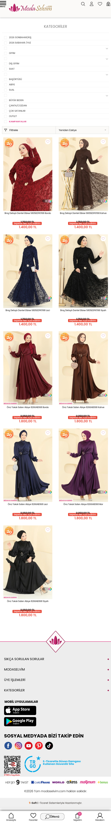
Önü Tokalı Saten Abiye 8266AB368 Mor (83, 504)
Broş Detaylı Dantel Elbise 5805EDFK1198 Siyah (83, 310)
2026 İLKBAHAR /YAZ (20, 42)
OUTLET (13, 116)
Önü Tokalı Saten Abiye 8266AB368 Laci (28, 504)
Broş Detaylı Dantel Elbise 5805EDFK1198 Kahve (83, 213)
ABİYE (12, 84)
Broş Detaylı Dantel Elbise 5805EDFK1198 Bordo (27, 213)
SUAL (11, 89)
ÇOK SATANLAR (17, 110)
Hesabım (99, 816)
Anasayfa (11, 816)
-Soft (33, 803)
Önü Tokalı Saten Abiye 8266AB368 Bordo (28, 407)
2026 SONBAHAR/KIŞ (20, 37)
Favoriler (33, 816)
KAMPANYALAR (17, 121)
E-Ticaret (42, 803)
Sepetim (77, 816)
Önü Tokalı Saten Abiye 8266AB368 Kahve (83, 407)
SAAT (12, 68)
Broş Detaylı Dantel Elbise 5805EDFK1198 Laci (28, 310)
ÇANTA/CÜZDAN (18, 105)
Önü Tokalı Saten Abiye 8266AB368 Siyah (27, 601)
